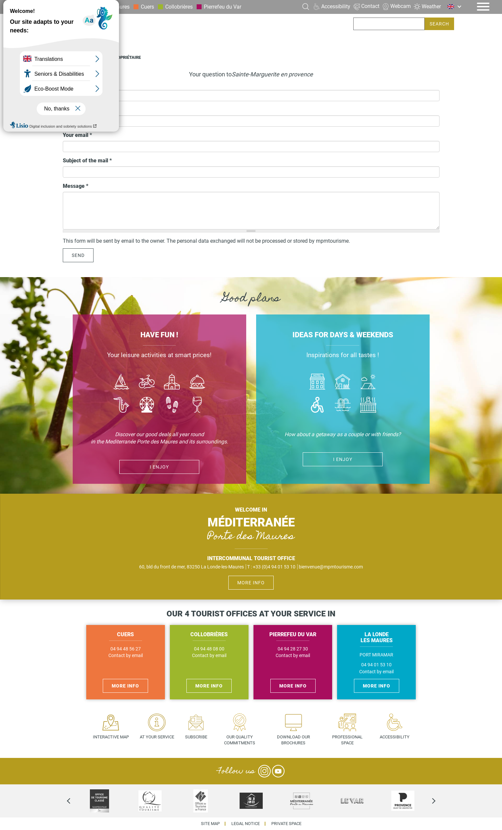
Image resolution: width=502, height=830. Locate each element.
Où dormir (343, 382)
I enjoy (159, 467)
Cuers (147, 7)
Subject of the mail (87, 160)
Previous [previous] (74, 801)
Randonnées (172, 405)
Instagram (264, 771)
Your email (77, 135)
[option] (99, 801)
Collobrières (179, 7)
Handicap (317, 405)
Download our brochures (293, 740)
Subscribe (196, 736)
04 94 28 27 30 (293, 649)
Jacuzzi (368, 405)
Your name (76, 84)
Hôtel (317, 382)
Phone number (82, 109)
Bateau (121, 382)
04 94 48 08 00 (209, 649)
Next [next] (428, 801)
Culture (172, 382)
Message (75, 186)
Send (78, 255)
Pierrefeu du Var (222, 7)
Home (69, 57)
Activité (147, 405)
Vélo (147, 382)
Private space (286, 824)
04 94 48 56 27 (125, 649)
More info (251, 582)
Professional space (347, 740)
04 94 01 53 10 (376, 665)
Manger (197, 382)
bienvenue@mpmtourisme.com (331, 566)
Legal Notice (245, 824)
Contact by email (125, 655)
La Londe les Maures (105, 7)
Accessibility (394, 736)
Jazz (121, 405)
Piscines (343, 405)
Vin (197, 405)
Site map (210, 824)
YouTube (278, 771)
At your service (157, 736)
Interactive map (111, 736)
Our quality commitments (239, 740)
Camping (368, 382)
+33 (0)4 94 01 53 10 (274, 566)
